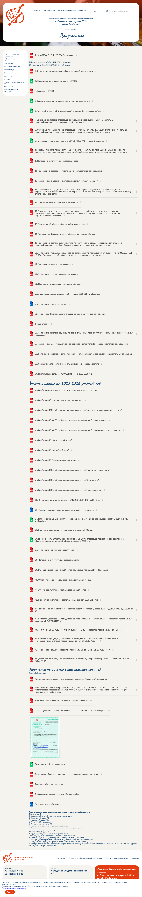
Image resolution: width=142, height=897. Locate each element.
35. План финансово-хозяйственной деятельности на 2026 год (63, 530)
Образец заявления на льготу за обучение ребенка (58, 794)
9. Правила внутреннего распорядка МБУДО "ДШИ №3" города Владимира (69, 141)
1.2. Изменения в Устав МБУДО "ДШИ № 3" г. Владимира (50, 65)
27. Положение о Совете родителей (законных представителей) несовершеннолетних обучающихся (81, 344)
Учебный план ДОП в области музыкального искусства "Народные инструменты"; (72, 470)
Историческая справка (12, 66)
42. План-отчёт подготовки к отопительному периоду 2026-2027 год (66, 600)
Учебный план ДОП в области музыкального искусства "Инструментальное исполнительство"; (79, 410)
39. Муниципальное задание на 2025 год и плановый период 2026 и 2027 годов (71, 570)
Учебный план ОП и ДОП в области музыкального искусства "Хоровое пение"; (71, 420)
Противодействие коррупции (117, 858)
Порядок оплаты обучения (47, 804)
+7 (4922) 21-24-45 (14, 874)
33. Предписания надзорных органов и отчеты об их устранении (64, 510)
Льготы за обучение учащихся (49, 784)
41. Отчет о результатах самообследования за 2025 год (60, 590)
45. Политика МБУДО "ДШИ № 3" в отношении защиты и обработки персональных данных (76, 630)
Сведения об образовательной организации (59, 10)
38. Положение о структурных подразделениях (57, 560)
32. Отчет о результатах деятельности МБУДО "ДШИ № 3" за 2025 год (67, 500)
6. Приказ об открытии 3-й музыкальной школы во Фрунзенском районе (68, 111)
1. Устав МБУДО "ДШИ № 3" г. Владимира (54, 55)
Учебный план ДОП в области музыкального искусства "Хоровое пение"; (68, 490)
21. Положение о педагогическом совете (54, 264)
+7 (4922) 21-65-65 (14, 871)
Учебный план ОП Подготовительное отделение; (57, 460)
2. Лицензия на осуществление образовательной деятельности (64, 71)
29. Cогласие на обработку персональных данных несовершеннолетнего (68, 364)
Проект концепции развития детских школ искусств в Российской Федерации (71, 679)
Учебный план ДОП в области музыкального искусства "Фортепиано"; (67, 480)
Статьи (7, 79)
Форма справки (42, 324)
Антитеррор (8, 86)
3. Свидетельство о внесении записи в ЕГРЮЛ (56, 81)
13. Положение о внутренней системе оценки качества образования (66, 181)
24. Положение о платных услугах (51, 304)
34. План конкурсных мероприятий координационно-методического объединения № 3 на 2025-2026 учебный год (81, 520)
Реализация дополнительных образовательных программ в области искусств (70, 710)
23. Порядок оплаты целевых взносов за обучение (58, 284)
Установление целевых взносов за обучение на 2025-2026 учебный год (67, 294)
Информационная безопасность (11, 90)
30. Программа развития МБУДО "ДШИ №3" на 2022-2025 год (63, 374)
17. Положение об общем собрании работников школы (60, 224)
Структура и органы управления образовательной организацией (11, 57)
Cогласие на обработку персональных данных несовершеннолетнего (67, 774)
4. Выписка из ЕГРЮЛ (44, 91)
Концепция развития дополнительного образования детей (62, 700)
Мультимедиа (9, 70)
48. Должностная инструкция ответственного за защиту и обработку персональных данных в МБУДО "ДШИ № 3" (82, 660)
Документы (36, 10)
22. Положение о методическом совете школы (56, 274)
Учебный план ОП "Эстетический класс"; (54, 440)
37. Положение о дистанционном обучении (55, 550)
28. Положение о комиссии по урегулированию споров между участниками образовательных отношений (83, 354)
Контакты (82, 10)
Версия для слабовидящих (118, 11)
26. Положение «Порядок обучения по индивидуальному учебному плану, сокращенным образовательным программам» (84, 334)
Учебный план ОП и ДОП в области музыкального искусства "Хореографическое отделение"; (78, 430)
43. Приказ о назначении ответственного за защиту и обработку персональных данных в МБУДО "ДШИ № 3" (84, 610)
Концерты (8, 76)
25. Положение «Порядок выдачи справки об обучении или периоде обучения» (71, 314)
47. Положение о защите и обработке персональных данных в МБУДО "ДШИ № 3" (73, 650)
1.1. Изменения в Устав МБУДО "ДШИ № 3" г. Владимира (50, 62)
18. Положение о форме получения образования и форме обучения (65, 234)
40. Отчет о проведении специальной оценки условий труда (63, 580)
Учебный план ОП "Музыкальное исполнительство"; (59, 400)
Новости (7, 73)
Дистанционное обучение (14, 83)
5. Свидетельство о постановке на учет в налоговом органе (62, 101)
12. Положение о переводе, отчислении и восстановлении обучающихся (68, 171)
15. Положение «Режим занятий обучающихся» (56, 202)
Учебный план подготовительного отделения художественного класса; (68, 390)
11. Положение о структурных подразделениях (56, 161)
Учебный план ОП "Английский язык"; (52, 450)
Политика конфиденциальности (14, 888)
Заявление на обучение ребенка (50, 764)
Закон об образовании (37, 673)
